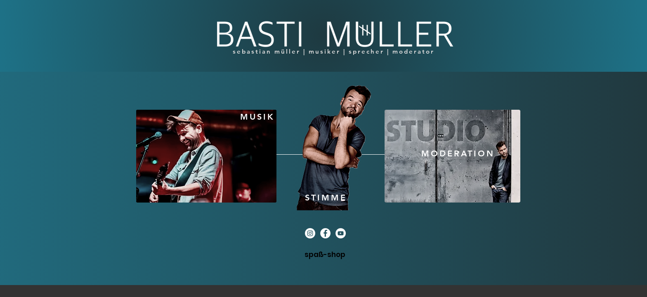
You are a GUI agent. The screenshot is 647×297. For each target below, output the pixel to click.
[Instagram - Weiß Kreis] (310, 233)
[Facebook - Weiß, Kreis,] (325, 233)
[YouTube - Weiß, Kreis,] (340, 233)
